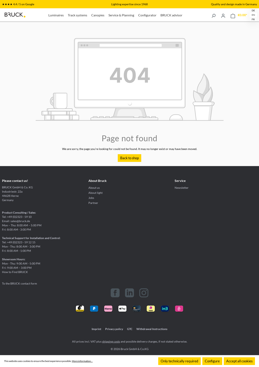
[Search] (213, 15)
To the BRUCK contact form (19, 283)
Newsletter (182, 187)
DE (253, 10)
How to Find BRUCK (15, 272)
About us (94, 187)
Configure (212, 361)
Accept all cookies (239, 361)
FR (253, 19)
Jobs (91, 197)
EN (253, 14)
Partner (93, 203)
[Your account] (223, 15)
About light (95, 192)
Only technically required (179, 361)
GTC (129, 329)
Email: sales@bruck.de (16, 221)
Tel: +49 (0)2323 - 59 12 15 (18, 242)
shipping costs (111, 341)
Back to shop (129, 158)
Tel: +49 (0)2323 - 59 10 (17, 216)
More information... (82, 361)
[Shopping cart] (239, 15)
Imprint (96, 329)
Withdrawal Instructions (151, 329)
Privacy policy (114, 329)
